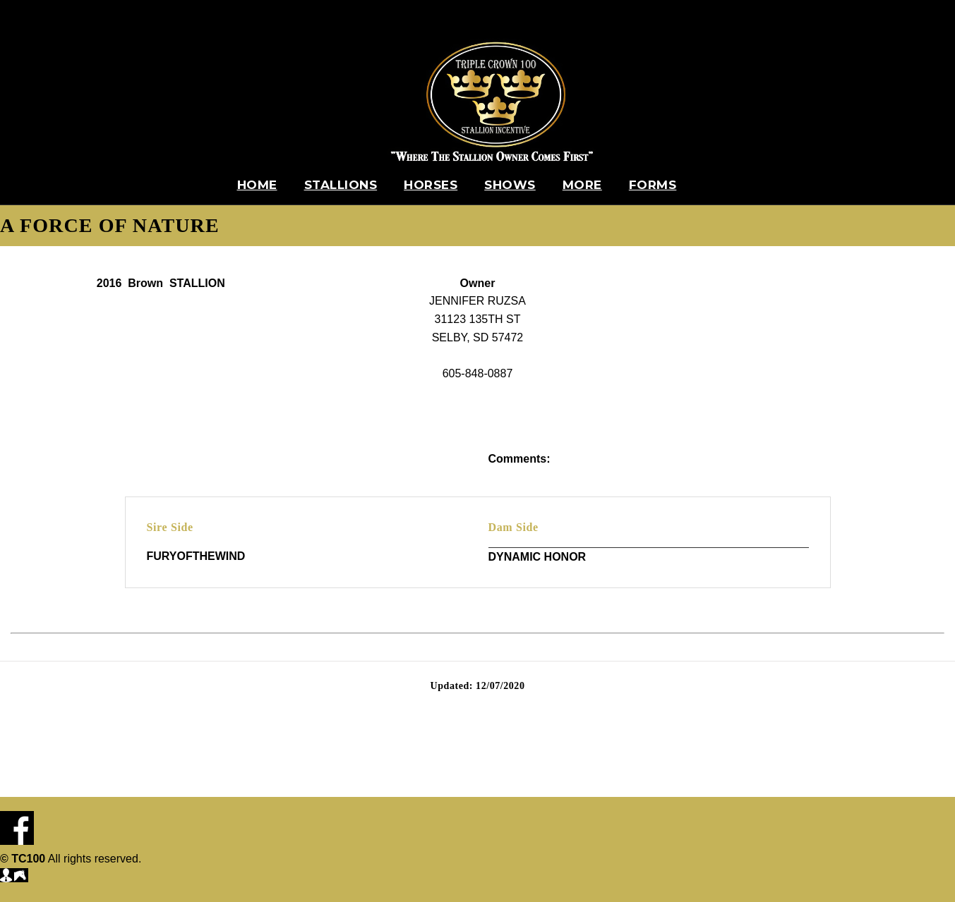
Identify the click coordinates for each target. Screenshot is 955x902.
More (582, 185)
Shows (510, 185)
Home (257, 185)
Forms (653, 185)
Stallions (341, 185)
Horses (430, 185)
